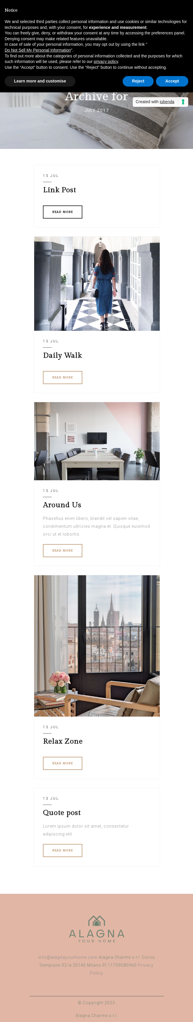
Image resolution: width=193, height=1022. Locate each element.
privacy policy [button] (106, 61)
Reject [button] (138, 81)
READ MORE (62, 212)
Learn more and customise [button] (40, 81)
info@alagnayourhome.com (68, 957)
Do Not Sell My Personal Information (38, 50)
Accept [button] (172, 81)
